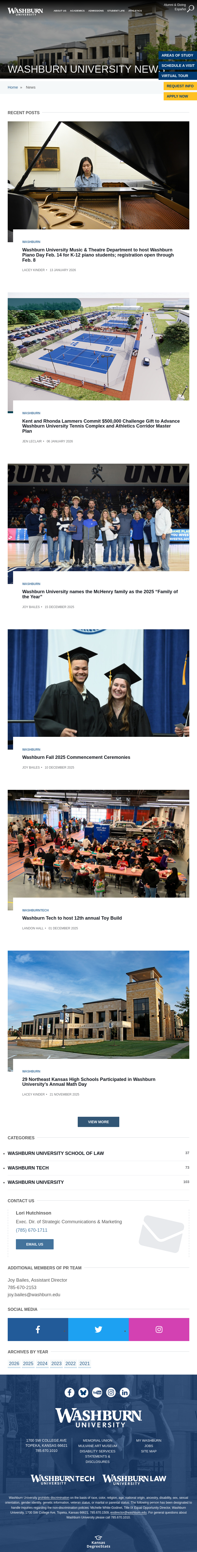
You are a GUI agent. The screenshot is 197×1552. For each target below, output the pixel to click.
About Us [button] (60, 10)
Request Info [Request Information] (180, 86)
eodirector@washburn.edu (129, 1512)
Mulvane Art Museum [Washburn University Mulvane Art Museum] (97, 1446)
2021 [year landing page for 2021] (85, 1363)
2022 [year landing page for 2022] (70, 1363)
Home (13, 87)
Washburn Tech (98, 1168)
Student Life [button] (116, 10)
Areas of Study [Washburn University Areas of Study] (177, 55)
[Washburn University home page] (25, 12)
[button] (190, 9)
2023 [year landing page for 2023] (56, 1363)
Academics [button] (77, 10)
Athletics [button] (135, 10)
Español (179, 9)
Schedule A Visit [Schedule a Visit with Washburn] (178, 65)
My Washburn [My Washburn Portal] (148, 1440)
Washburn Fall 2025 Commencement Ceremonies (76, 757)
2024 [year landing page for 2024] (42, 1363)
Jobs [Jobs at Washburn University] (148, 1446)
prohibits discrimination (53, 1498)
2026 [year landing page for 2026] (14, 1363)
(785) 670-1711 (31, 1230)
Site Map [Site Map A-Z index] (149, 1451)
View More (98, 1122)
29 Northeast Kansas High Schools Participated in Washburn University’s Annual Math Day (88, 1082)
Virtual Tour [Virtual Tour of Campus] (175, 76)
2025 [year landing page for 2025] (28, 1363)
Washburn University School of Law (98, 1153)
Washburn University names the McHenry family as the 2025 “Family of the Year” (100, 594)
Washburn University (98, 1182)
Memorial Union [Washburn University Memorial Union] (97, 1440)
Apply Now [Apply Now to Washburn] (177, 96)
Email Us (34, 1244)
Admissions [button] (96, 10)
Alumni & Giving (174, 4)
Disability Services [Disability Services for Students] (97, 1451)
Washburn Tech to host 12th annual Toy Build (72, 918)
